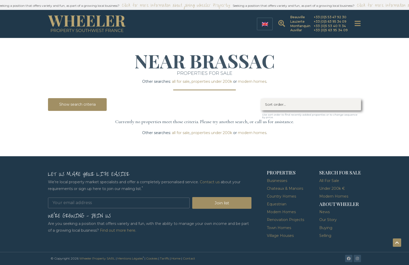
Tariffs (164, 258)
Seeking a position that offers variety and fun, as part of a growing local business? (295, 6)
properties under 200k (211, 81)
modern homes (252, 81)
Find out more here (117, 230)
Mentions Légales (130, 258)
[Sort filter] (311, 104)
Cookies (152, 258)
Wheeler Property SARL (97, 258)
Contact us (210, 182)
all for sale (181, 81)
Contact (189, 258)
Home (176, 258)
